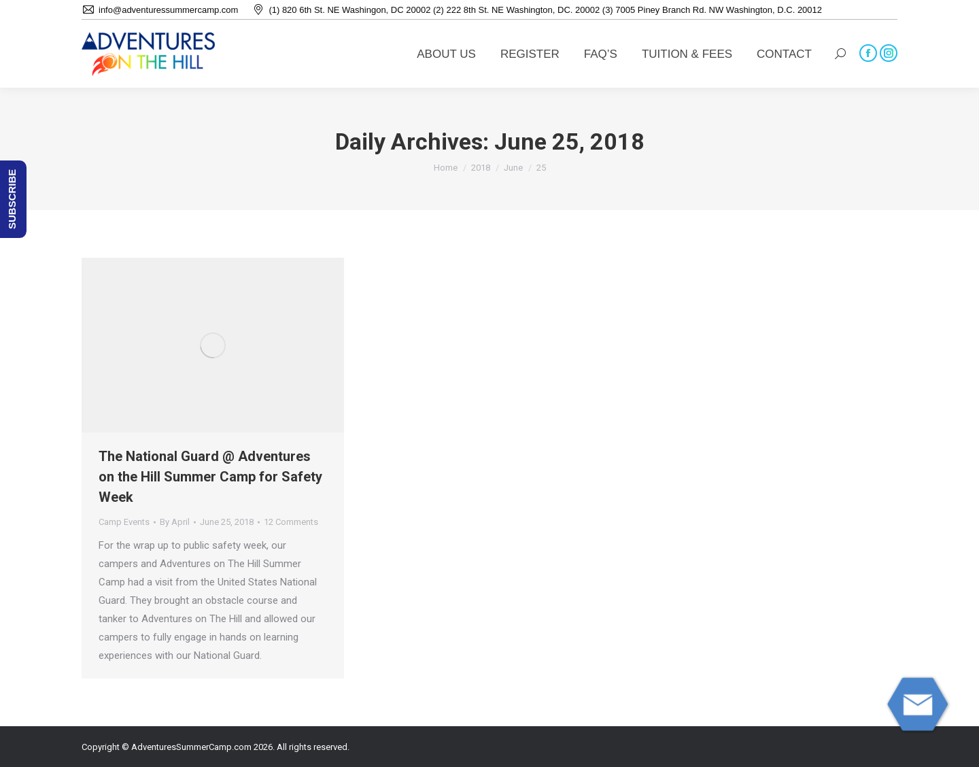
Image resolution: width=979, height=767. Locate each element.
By (175, 522)
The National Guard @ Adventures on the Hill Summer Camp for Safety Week (210, 476)
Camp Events (124, 522)
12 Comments (291, 522)
